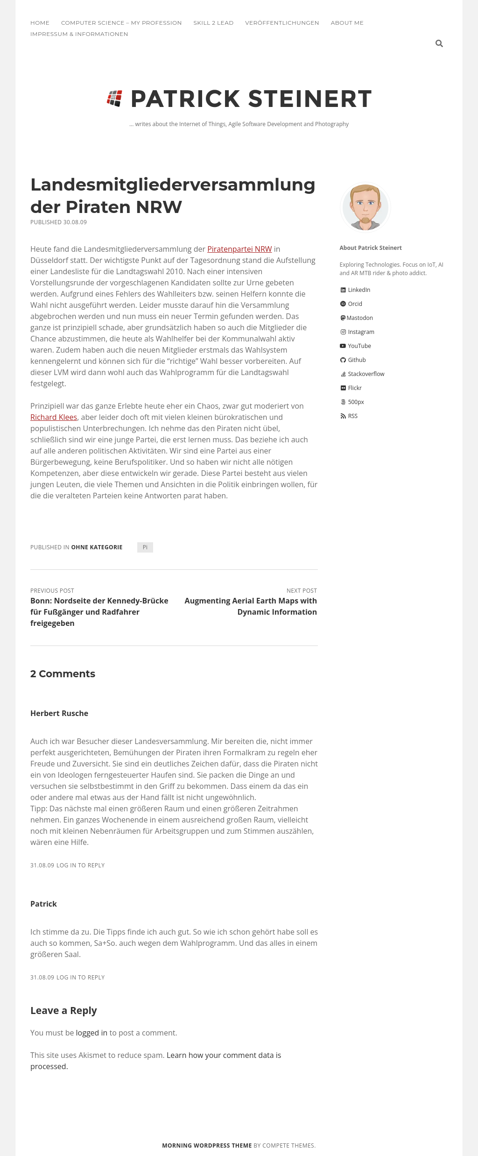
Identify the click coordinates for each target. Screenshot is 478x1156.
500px (352, 402)
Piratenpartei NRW (239, 249)
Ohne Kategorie (96, 547)
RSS (349, 416)
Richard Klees (53, 417)
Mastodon (356, 318)
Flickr (351, 388)
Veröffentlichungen (282, 22)
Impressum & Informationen (79, 33)
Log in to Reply (80, 865)
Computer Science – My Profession (121, 22)
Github (353, 360)
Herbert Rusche (59, 713)
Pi (145, 547)
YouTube (355, 346)
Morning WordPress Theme (207, 1145)
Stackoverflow (362, 374)
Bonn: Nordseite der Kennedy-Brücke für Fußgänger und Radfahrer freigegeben (99, 612)
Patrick (43, 904)
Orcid (351, 304)
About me (347, 22)
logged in (92, 1033)
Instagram (357, 332)
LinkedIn (355, 290)
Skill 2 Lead (213, 22)
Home (39, 22)
